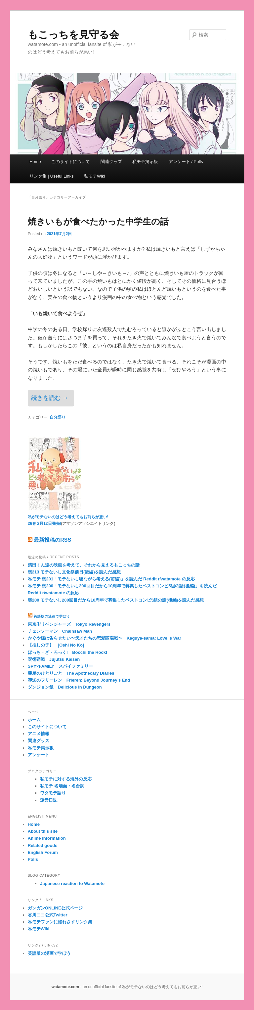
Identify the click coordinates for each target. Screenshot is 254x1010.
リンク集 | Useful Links (51, 176)
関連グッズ (111, 161)
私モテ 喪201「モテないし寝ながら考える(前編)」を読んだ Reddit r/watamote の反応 (111, 578)
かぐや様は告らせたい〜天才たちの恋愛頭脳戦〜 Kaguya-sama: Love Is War (104, 638)
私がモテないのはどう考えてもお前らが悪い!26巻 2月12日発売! (68, 517)
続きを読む (49, 398)
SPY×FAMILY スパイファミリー (60, 666)
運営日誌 (48, 800)
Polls (33, 859)
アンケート (38, 754)
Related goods (43, 845)
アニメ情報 (38, 733)
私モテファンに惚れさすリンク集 (60, 921)
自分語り (57, 417)
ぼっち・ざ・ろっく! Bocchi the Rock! (67, 652)
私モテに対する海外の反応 (66, 779)
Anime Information (47, 838)
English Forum (43, 852)
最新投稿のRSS (49, 540)
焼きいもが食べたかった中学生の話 (98, 222)
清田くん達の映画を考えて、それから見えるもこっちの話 (84, 565)
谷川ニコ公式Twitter (47, 914)
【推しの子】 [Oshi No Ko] (56, 645)
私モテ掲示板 (145, 161)
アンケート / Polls (186, 161)
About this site (43, 831)
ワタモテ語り (53, 792)
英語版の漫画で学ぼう (52, 616)
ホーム (34, 719)
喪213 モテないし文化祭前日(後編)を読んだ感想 (74, 571)
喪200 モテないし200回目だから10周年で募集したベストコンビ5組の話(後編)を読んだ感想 (116, 600)
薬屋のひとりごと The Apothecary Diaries (71, 673)
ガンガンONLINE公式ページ (55, 907)
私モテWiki (94, 176)
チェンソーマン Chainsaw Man (60, 631)
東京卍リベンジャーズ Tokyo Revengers (69, 624)
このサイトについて (70, 161)
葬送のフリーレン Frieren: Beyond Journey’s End (79, 680)
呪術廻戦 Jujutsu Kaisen (54, 659)
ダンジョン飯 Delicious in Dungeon (65, 687)
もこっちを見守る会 (73, 34)
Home (35, 161)
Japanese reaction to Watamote (72, 883)
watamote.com (65, 987)
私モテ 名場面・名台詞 (62, 785)
